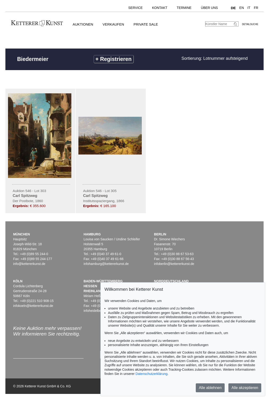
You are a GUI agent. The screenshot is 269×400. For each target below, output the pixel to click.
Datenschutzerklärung (151, 374)
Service (135, 8)
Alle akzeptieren (244, 388)
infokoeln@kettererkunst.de (33, 306)
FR (256, 8)
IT (248, 8)
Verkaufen (113, 24)
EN (241, 8)
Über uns (209, 8)
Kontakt (159, 8)
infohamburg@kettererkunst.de (106, 264)
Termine (184, 8)
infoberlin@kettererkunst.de (174, 264)
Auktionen (83, 24)
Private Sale (146, 24)
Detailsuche (250, 24)
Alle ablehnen (210, 388)
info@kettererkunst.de (29, 264)
